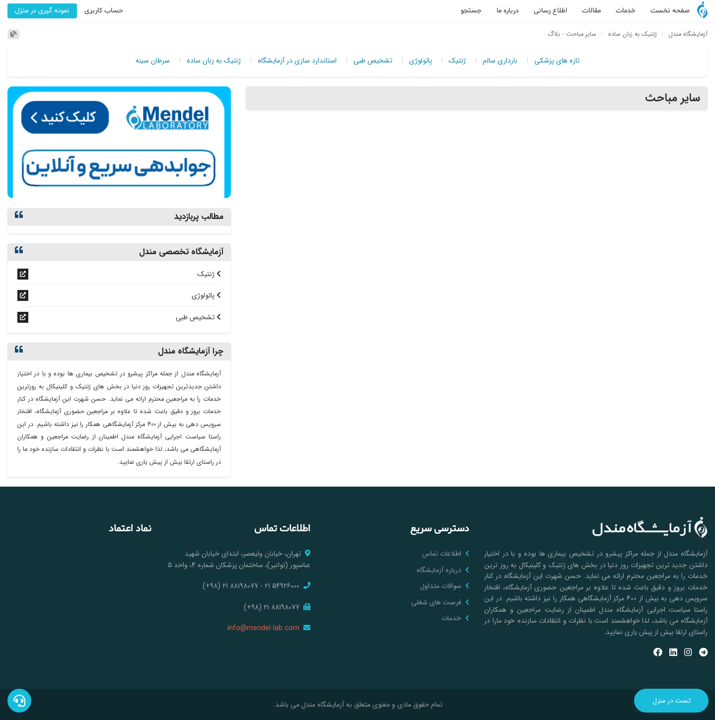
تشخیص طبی (373, 60)
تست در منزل (671, 700)
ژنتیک (457, 60)
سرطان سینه (153, 60)
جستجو (471, 10)
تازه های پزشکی (556, 60)
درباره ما (508, 10)
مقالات (591, 10)
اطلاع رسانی (550, 10)
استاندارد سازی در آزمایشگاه (297, 60)
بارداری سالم (500, 60)
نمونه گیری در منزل (42, 10)
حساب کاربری (103, 10)
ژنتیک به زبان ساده (214, 60)
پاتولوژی (420, 60)
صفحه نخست (670, 10)
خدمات (626, 10)
